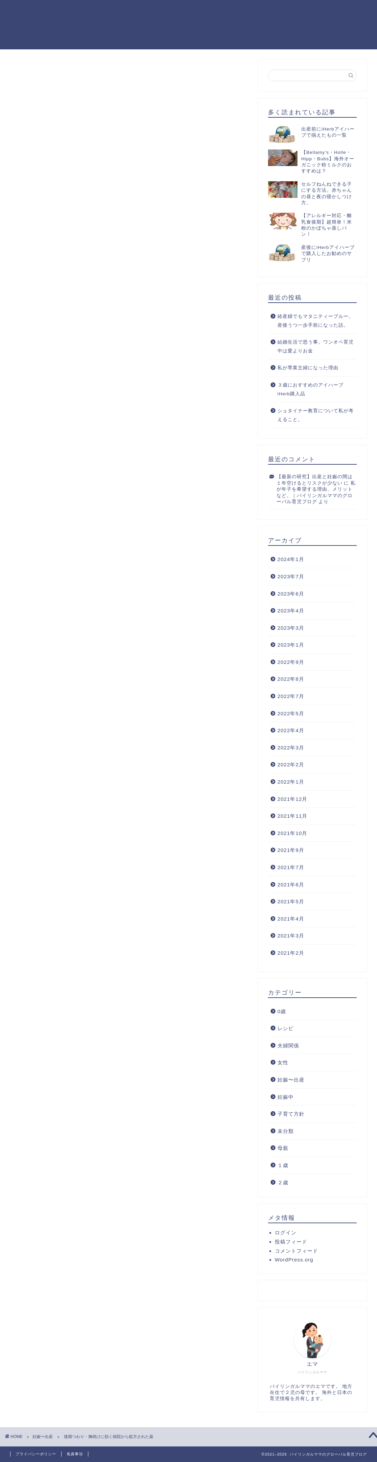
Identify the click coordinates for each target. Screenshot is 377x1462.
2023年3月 (291, 628)
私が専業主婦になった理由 (308, 367)
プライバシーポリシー (36, 1454)
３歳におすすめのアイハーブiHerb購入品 (310, 389)
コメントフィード (296, 1251)
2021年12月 (293, 799)
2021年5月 (291, 901)
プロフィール (306, 10)
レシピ (286, 1028)
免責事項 (75, 1454)
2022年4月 (291, 730)
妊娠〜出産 (33, 73)
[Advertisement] (129, 181)
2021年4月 (291, 919)
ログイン (285, 1232)
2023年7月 (291, 576)
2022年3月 (291, 747)
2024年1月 (291, 559)
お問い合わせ (349, 10)
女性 (283, 1062)
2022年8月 (291, 679)
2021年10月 (293, 833)
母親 (283, 1148)
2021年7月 (291, 867)
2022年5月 (291, 713)
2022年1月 (291, 782)
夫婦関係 (288, 1045)
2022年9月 (291, 662)
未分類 (286, 1131)
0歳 (282, 1011)
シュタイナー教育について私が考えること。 (316, 415)
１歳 (283, 1165)
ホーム (272, 10)
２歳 (283, 1182)
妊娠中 (286, 1097)
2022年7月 (291, 696)
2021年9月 (291, 850)
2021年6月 (291, 884)
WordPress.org (294, 1259)
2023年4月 (291, 610)
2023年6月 (291, 594)
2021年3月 (291, 935)
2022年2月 (291, 764)
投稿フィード (291, 1242)
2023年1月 (291, 645)
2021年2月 (291, 953)
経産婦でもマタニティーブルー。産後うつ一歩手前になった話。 (316, 321)
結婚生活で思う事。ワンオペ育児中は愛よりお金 (316, 346)
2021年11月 (293, 816)
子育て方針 (291, 1114)
